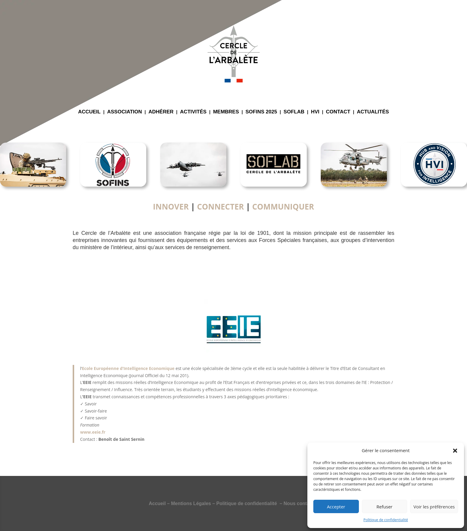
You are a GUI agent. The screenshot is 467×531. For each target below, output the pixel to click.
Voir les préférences (434, 507)
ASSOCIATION (124, 112)
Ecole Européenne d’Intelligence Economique (128, 368)
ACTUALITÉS (373, 112)
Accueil (157, 503)
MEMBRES (226, 112)
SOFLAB (294, 112)
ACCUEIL (89, 112)
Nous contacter (301, 503)
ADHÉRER (161, 112)
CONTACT (338, 112)
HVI (315, 112)
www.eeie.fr (92, 432)
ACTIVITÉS (193, 112)
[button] (455, 451)
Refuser (384, 507)
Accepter (336, 507)
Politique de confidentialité (385, 519)
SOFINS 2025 (261, 112)
